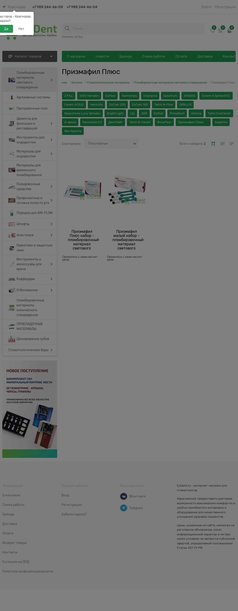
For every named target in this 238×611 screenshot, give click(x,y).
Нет (21, 29)
